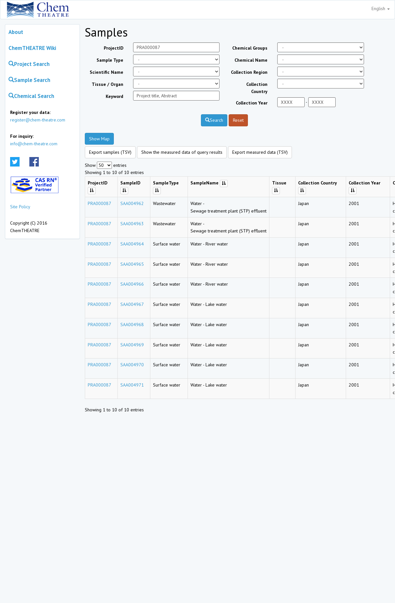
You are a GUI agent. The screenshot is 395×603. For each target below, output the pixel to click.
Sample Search (29, 80)
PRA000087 (99, 203)
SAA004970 (132, 365)
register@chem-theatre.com (37, 120)
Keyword (114, 96)
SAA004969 (132, 345)
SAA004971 (132, 385)
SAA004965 (132, 264)
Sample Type (110, 60)
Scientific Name (106, 72)
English (381, 8)
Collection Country (256, 87)
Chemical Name (251, 60)
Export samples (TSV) (110, 152)
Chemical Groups (249, 48)
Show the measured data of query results (181, 152)
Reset (238, 120)
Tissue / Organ (107, 84)
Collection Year (251, 103)
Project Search (29, 64)
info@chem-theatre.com (33, 144)
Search (214, 120)
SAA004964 (132, 244)
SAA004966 (132, 284)
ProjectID (113, 48)
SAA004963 (132, 224)
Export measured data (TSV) (260, 152)
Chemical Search (31, 96)
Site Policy (20, 207)
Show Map (99, 139)
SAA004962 (132, 203)
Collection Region (249, 72)
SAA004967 (132, 304)
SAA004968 (132, 324)
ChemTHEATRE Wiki (32, 48)
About (15, 32)
